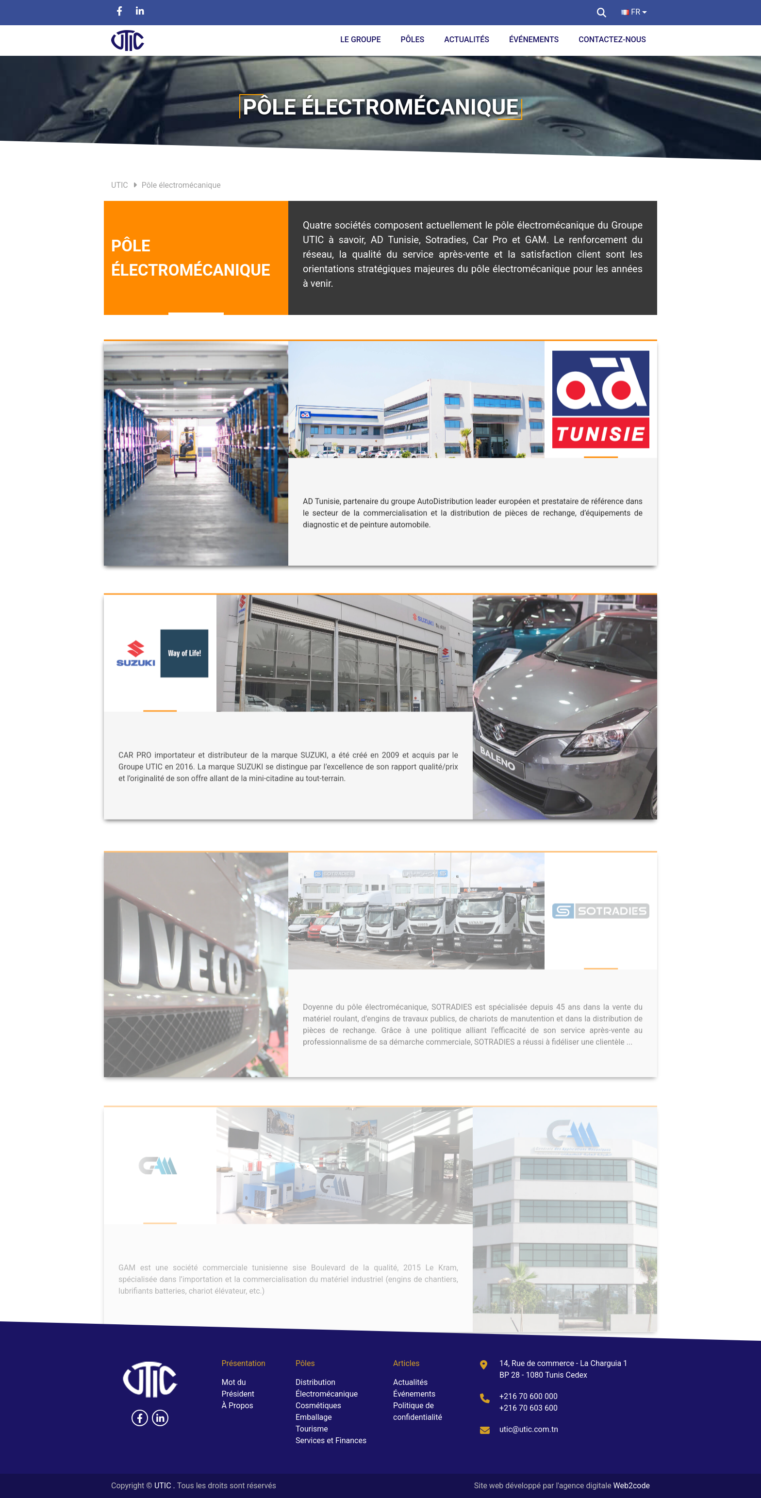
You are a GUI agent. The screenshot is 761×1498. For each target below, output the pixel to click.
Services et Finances (331, 1440)
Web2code (631, 1485)
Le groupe (360, 39)
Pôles (413, 39)
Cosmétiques (318, 1405)
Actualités (466, 39)
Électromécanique (327, 1394)
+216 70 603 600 (528, 1408)
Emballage (314, 1417)
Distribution (315, 1382)
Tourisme (312, 1428)
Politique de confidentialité (417, 1411)
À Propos (237, 1405)
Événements (534, 39)
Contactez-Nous (612, 39)
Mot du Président (238, 1388)
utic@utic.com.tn (528, 1429)
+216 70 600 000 (528, 1396)
